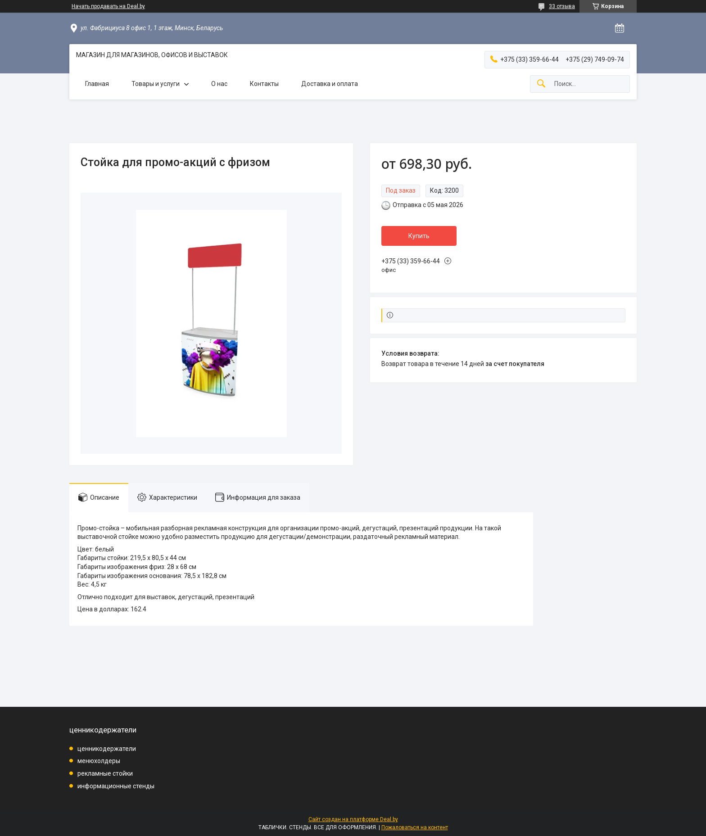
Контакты (264, 83)
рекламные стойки (105, 773)
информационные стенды (115, 786)
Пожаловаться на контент (414, 827)
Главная (97, 83)
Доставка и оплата (329, 83)
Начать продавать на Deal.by (108, 6)
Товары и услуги (155, 83)
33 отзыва (562, 6)
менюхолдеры (98, 760)
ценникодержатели (106, 748)
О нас (219, 83)
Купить (419, 236)
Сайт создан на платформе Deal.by (353, 819)
